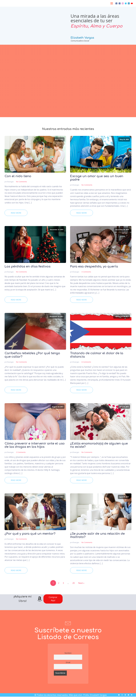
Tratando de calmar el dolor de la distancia (96, 355)
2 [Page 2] (58, 583)
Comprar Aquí (53, 599)
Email (68, 662)
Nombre (68, 653)
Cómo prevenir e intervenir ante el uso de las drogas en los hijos (35, 445)
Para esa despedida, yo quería (94, 266)
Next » (81, 583)
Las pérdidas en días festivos (27, 266)
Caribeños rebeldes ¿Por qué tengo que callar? (32, 355)
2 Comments (21, 452)
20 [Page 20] (73, 583)
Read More (16, 213)
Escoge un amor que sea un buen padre (96, 178)
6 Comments (86, 362)
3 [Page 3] (63, 583)
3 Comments (86, 272)
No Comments (21, 181)
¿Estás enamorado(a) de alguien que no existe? (99, 445)
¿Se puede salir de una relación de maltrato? (97, 535)
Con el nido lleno (18, 176)
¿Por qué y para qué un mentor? (30, 533)
